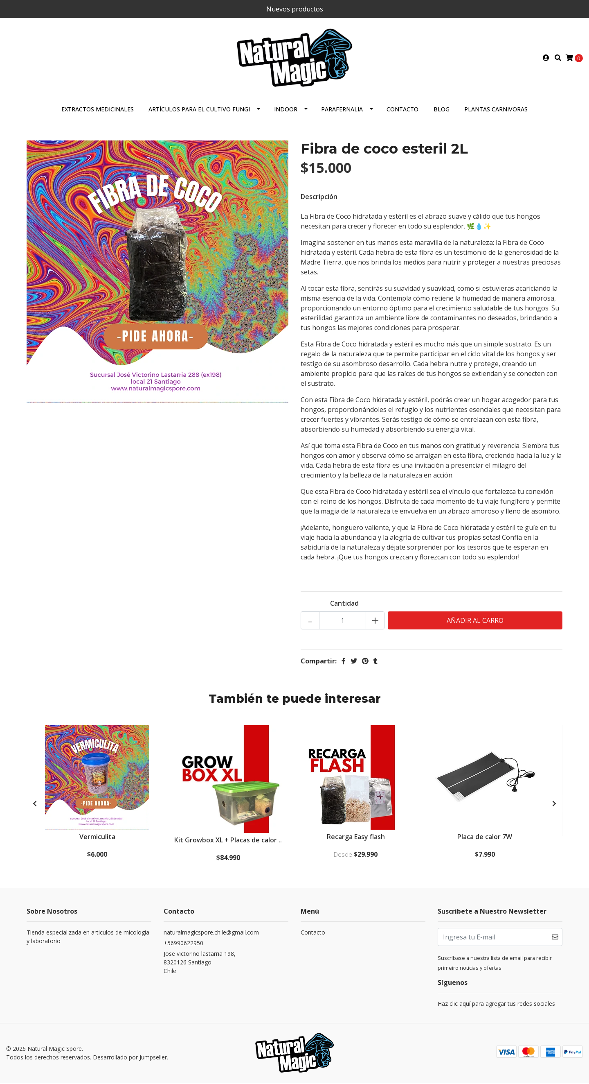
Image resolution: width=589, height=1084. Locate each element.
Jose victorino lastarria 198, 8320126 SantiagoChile (200, 964)
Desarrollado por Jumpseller (130, 1059)
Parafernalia (342, 111)
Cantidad (344, 604)
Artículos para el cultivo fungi (199, 111)
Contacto (402, 111)
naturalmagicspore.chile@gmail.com (211, 934)
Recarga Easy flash (356, 838)
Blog (442, 111)
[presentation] (35, 805)
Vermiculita (98, 838)
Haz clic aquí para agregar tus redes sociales (496, 1005)
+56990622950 (183, 945)
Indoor (285, 111)
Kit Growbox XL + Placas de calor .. (228, 841)
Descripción (319, 198)
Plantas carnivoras (496, 111)
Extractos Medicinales (97, 111)
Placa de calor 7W (485, 838)
